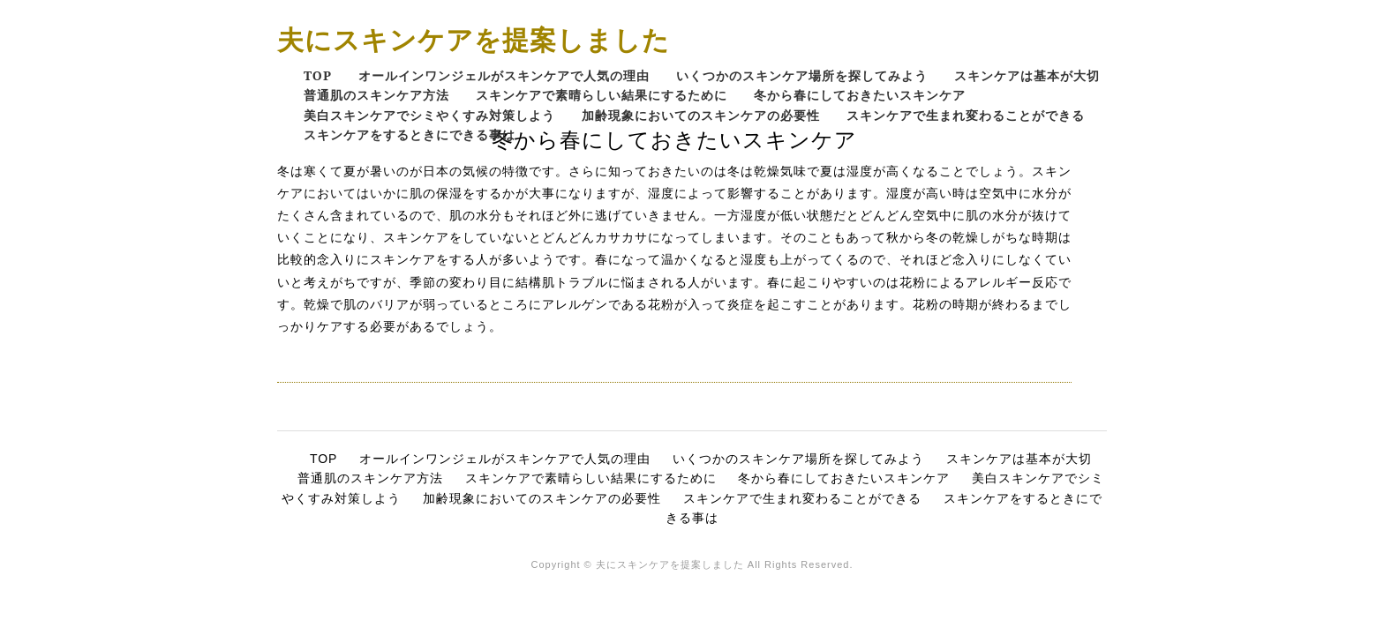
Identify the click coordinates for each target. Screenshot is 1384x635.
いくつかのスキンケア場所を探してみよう (802, 75)
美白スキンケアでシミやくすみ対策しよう (429, 115)
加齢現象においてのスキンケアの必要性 (701, 115)
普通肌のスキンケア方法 (376, 94)
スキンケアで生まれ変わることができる (965, 115)
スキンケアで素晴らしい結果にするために (601, 94)
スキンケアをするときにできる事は (409, 134)
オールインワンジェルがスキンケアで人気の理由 (504, 75)
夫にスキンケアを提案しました (473, 39)
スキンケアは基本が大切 (1027, 75)
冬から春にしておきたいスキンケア (860, 94)
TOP (318, 75)
